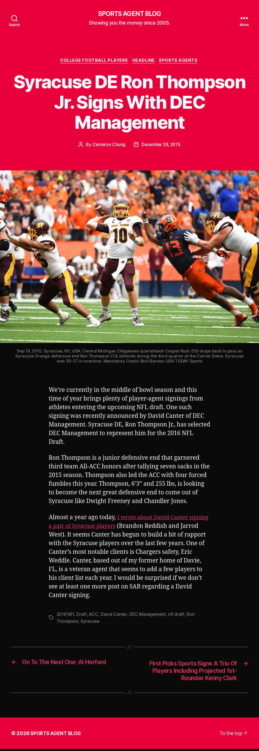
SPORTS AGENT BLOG (129, 14)
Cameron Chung (108, 145)
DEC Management (148, 615)
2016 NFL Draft (72, 615)
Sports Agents (180, 61)
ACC (94, 615)
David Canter (114, 615)
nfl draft (178, 615)
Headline (144, 61)
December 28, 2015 (161, 145)
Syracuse (90, 622)
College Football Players (93, 61)
